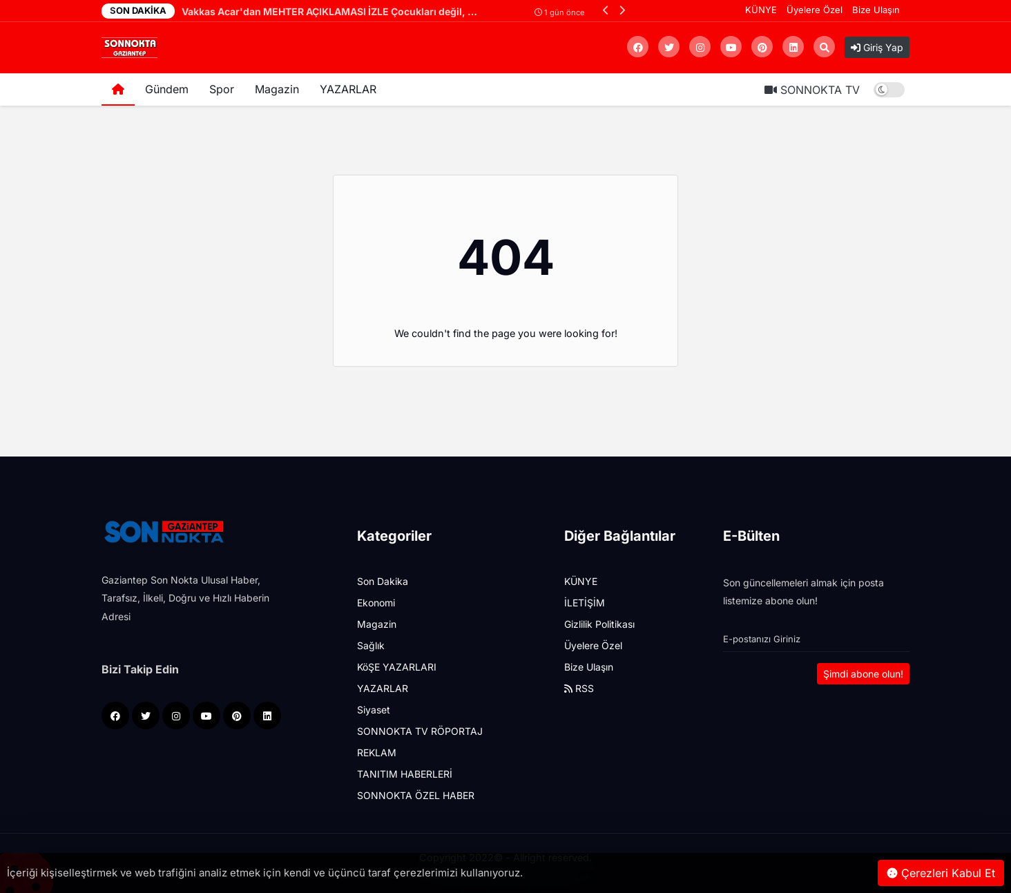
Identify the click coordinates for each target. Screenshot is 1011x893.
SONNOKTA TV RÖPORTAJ (420, 731)
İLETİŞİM (584, 602)
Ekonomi (376, 602)
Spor (221, 89)
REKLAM (376, 752)
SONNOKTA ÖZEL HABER (415, 795)
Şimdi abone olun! (863, 674)
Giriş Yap (877, 47)
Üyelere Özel (814, 9)
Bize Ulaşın (876, 9)
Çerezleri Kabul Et (941, 873)
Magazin (277, 89)
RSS (579, 688)
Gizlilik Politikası (599, 624)
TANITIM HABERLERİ (404, 774)
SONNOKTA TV (812, 90)
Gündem (167, 89)
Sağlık (371, 645)
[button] (606, 10)
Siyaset (373, 710)
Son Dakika (382, 581)
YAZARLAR (348, 89)
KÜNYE (761, 9)
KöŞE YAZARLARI (396, 667)
